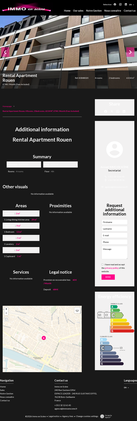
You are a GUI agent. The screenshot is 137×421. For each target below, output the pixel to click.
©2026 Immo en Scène (35, 416)
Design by (105, 416)
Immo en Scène (61, 386)
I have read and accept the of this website (113, 268)
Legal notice (54, 416)
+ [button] (6, 309)
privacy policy (112, 268)
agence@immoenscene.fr (116, 187)
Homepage (7, 106)
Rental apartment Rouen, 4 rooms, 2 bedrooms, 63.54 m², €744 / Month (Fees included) (41, 111)
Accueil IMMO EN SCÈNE (114, 167)
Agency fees (67, 416)
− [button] (6, 313)
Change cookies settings (87, 416)
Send (108, 277)
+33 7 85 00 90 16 (116, 180)
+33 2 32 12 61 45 (116, 176)
